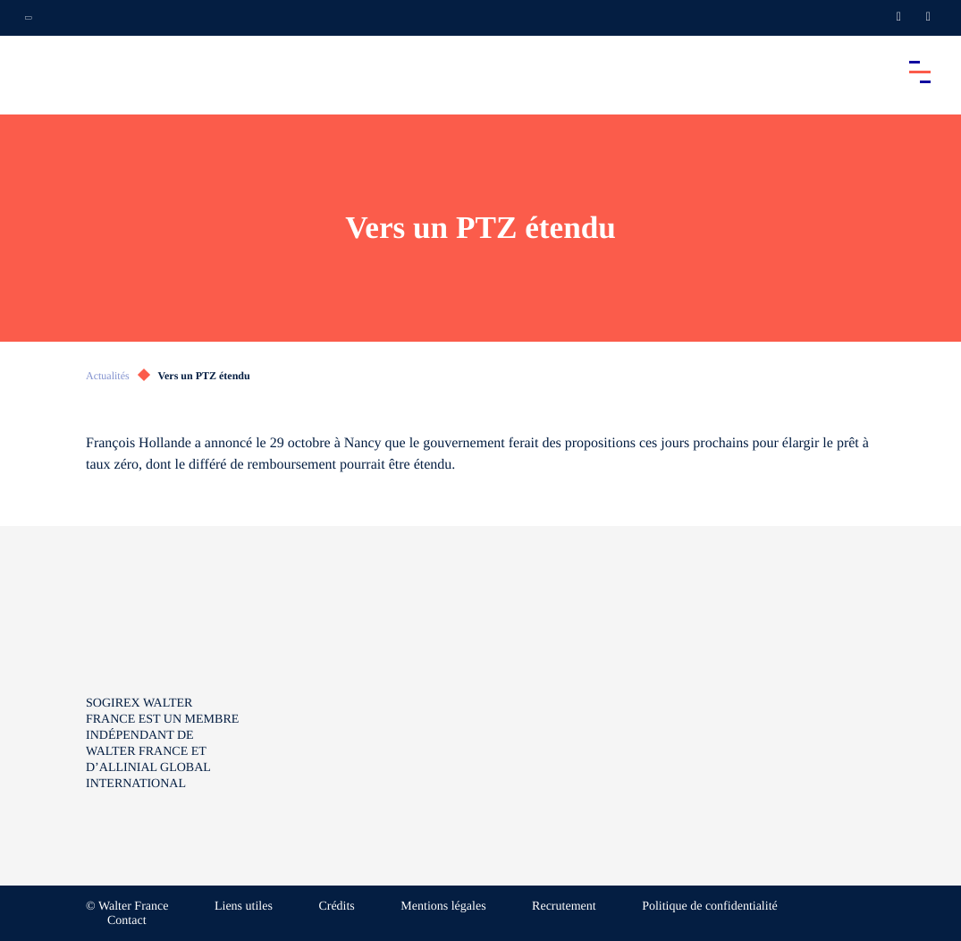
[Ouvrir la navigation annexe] (28, 18)
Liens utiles (244, 906)
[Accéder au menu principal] (920, 71)
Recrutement (564, 906)
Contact (127, 921)
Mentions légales (442, 906)
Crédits (336, 906)
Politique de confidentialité (710, 906)
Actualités (108, 375)
